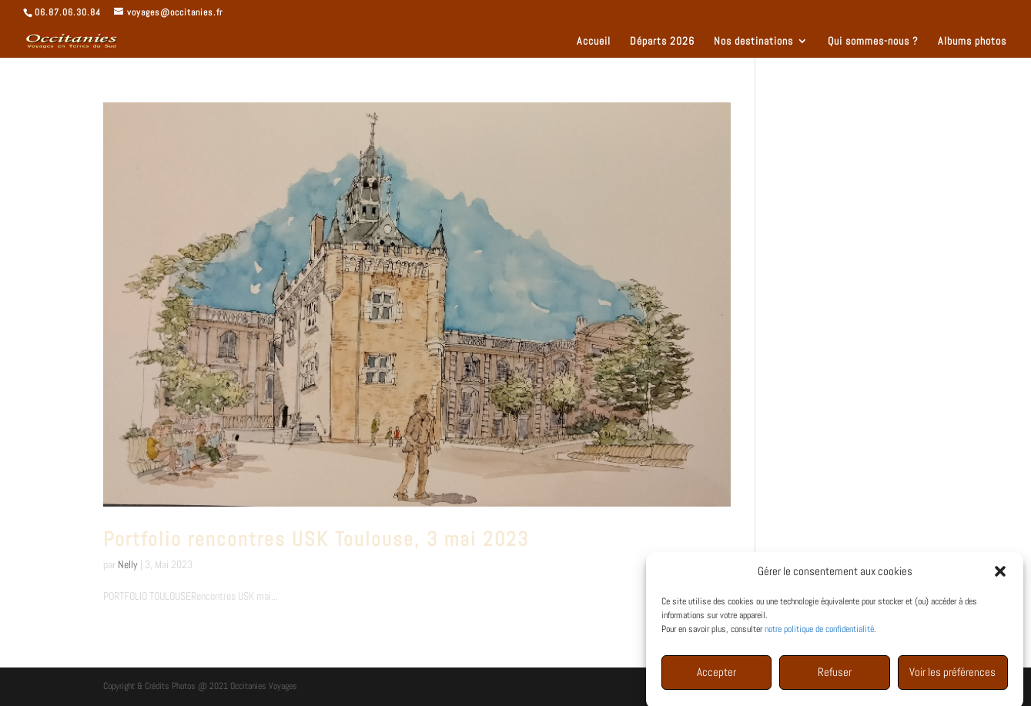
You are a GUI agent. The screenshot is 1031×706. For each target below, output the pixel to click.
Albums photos (972, 41)
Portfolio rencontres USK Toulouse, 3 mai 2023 (316, 539)
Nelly (128, 564)
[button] (1000, 574)
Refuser (835, 675)
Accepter (716, 675)
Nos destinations (753, 41)
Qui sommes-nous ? (873, 41)
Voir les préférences (952, 675)
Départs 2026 (662, 41)
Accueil (594, 41)
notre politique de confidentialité (819, 632)
